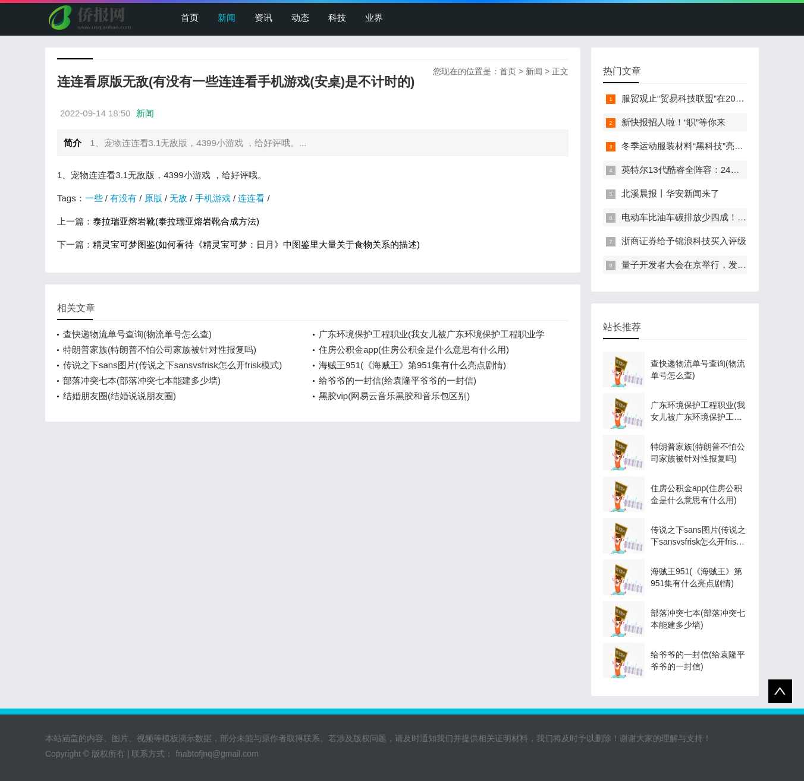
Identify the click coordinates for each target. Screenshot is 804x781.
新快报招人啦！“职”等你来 (673, 122)
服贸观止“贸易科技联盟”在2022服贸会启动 (705, 98)
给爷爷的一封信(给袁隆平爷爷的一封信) (397, 380)
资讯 (263, 17)
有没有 (123, 198)
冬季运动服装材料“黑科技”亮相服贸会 (695, 146)
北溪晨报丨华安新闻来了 (670, 193)
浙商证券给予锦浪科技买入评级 (683, 241)
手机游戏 (213, 198)
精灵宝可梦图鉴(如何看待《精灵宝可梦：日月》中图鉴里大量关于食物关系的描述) (256, 244)
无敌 (178, 198)
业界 (374, 17)
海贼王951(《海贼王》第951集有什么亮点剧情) (412, 365)
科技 (337, 17)
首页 (190, 17)
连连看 (251, 198)
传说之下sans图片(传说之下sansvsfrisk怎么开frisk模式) (172, 365)
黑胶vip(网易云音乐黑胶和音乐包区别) (394, 396)
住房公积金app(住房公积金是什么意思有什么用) (414, 349)
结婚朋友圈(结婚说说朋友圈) (119, 396)
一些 (94, 198)
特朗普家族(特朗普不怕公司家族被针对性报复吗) (159, 349)
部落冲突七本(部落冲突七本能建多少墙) (142, 380)
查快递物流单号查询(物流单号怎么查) (137, 334)
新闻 (226, 17)
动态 (300, 17)
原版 (153, 198)
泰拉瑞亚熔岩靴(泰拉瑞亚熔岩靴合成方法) (176, 221)
